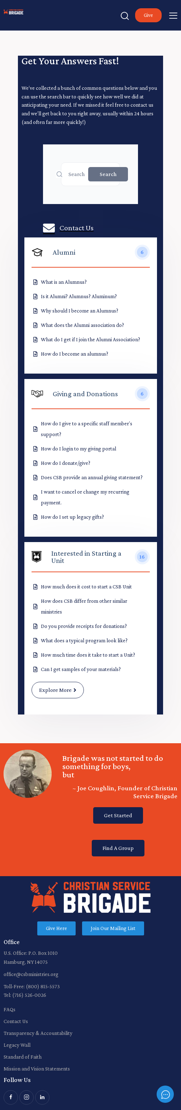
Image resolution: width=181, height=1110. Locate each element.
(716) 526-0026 (29, 995)
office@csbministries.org (31, 974)
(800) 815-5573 (43, 986)
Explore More (57, 690)
